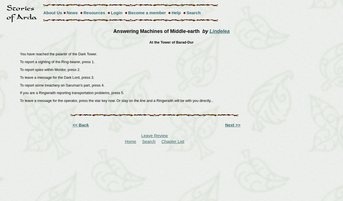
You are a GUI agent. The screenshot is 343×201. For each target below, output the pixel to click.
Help (176, 12)
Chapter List (172, 141)
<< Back (81, 125)
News (72, 12)
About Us (52, 12)
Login (116, 12)
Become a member (147, 12)
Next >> (232, 125)
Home (130, 141)
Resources (94, 12)
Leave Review (154, 135)
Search (194, 12)
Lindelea (219, 31)
